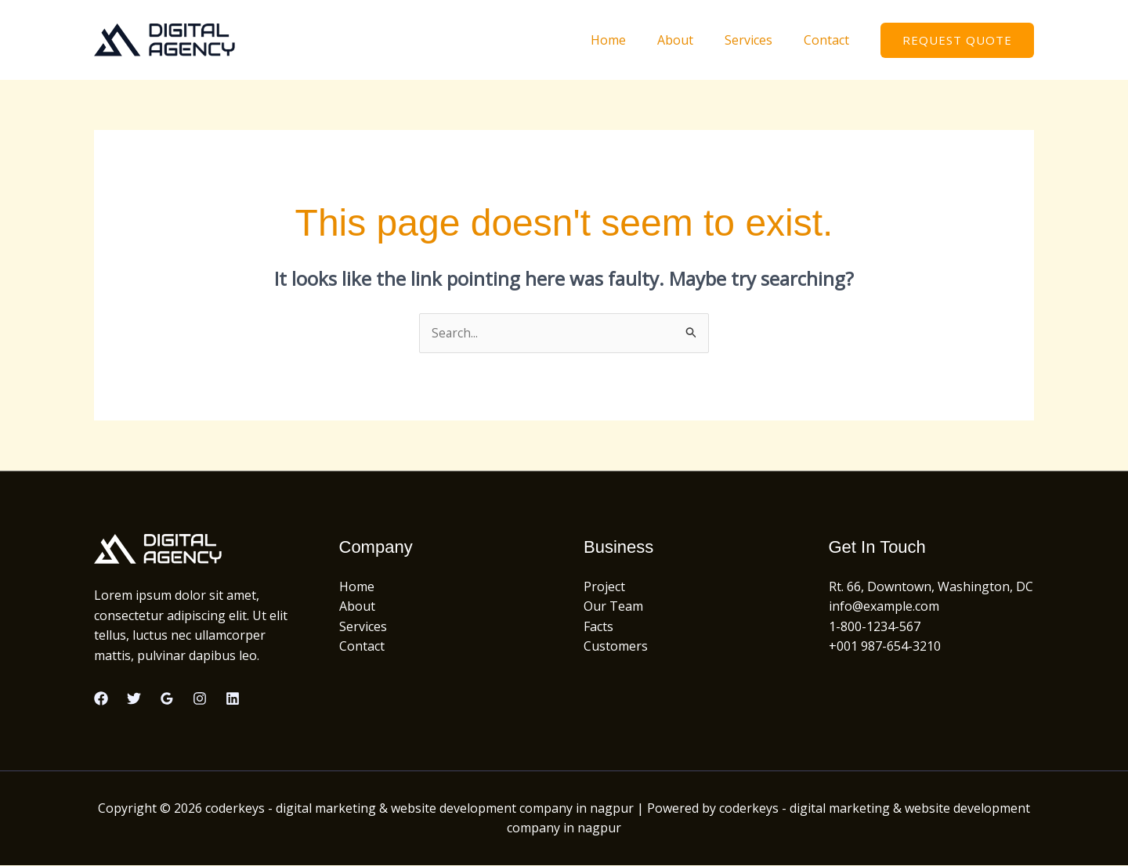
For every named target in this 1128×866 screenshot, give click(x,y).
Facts (598, 626)
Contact (829, 40)
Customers (616, 646)
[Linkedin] (233, 699)
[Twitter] (134, 699)
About (691, 40)
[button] (957, 40)
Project (604, 586)
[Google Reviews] (167, 699)
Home (630, 40)
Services (758, 40)
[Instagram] (200, 699)
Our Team (613, 606)
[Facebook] (101, 699)
